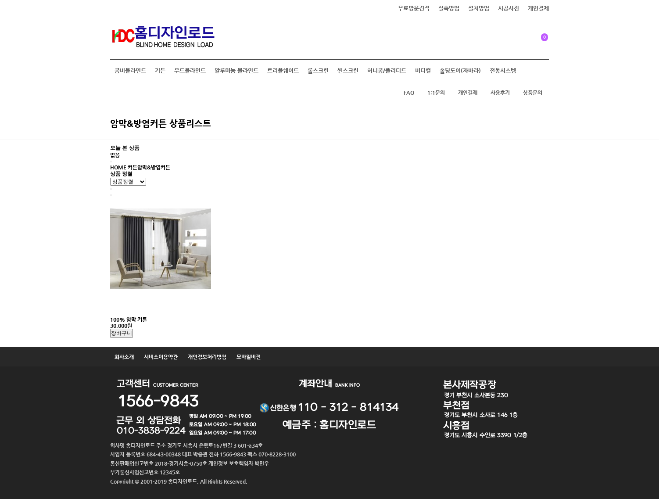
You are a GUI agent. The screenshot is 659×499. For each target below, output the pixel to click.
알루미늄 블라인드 (236, 70)
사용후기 (500, 93)
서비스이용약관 (161, 357)
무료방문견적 (414, 8)
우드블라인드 (190, 70)
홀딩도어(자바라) (460, 70)
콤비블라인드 (130, 70)
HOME (118, 167)
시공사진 (508, 8)
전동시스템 (503, 70)
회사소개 (124, 357)
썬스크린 (347, 70)
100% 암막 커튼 (128, 319)
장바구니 (121, 333)
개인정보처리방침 (207, 357)
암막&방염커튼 (153, 167)
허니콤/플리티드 (386, 70)
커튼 (160, 70)
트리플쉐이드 (283, 70)
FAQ (409, 93)
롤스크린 (318, 70)
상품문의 (532, 93)
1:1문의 (436, 93)
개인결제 (538, 8)
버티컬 (423, 70)
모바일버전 (248, 357)
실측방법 (448, 8)
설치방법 (478, 8)
